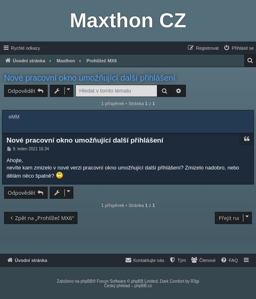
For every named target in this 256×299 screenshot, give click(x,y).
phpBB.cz (143, 286)
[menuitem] (238, 48)
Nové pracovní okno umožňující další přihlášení (89, 77)
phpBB (86, 281)
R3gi (195, 281)
